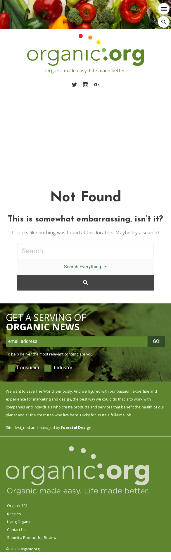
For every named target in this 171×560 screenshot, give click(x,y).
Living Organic (19, 521)
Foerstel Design (76, 427)
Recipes (14, 513)
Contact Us (16, 529)
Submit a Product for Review (31, 537)
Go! (156, 341)
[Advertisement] (85, 132)
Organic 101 (17, 505)
